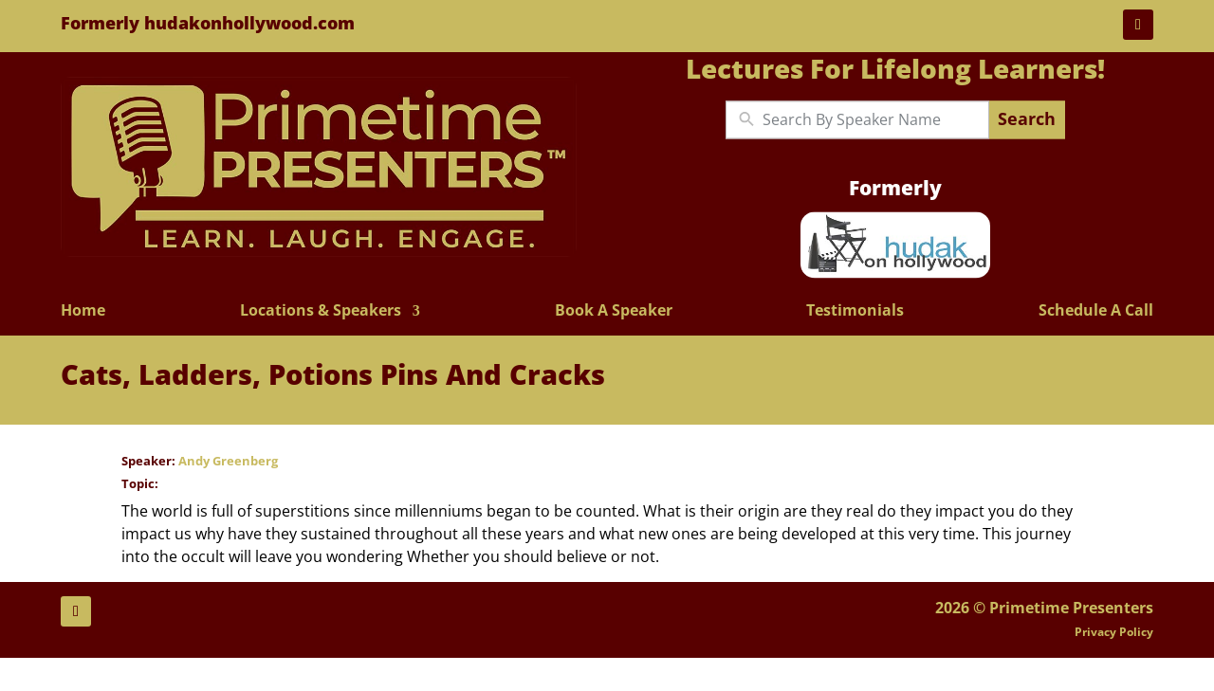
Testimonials (855, 311)
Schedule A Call (1096, 311)
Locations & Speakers (320, 311)
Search (1027, 119)
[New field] (871, 119)
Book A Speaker (613, 311)
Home (83, 311)
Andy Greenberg (228, 460)
